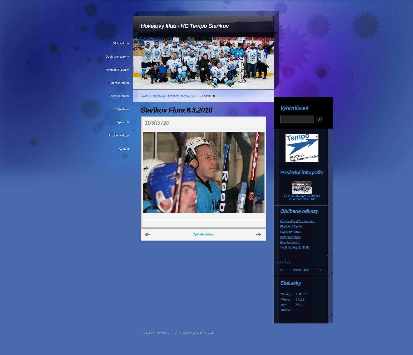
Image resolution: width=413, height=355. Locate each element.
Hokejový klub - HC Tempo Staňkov (185, 26)
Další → (259, 235)
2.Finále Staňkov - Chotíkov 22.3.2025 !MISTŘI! (302, 197)
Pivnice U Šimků (291, 226)
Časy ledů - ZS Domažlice (297, 221)
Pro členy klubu (119, 135)
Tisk (175, 332)
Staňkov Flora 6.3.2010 (183, 96)
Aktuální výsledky (117, 69)
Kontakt (124, 148)
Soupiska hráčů (119, 96)
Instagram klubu (290, 237)
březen (297, 269)
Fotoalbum (122, 109)
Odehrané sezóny (117, 56)
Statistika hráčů (119, 82)
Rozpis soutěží (289, 242)
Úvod (144, 96)
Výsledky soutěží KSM (294, 247)
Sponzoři (123, 122)
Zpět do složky (203, 234)
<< (281, 269)
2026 (306, 269)
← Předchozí (148, 235)
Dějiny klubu (121, 43)
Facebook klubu (290, 231)
